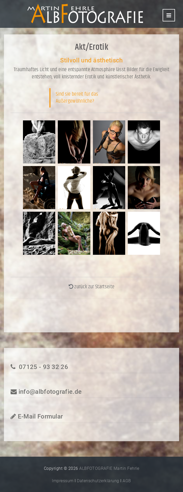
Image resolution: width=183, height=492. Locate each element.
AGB (127, 480)
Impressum (62, 480)
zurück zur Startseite (91, 287)
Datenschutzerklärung (98, 480)
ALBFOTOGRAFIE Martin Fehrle (109, 468)
